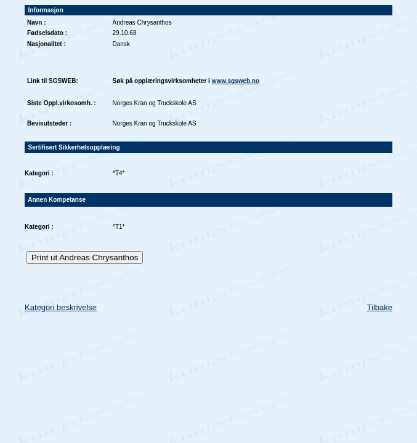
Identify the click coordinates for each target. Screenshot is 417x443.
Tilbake (379, 307)
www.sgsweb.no (235, 81)
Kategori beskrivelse (61, 307)
